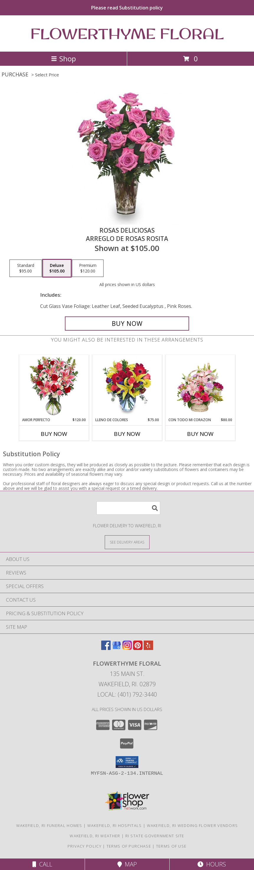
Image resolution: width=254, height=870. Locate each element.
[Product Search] (128, 508)
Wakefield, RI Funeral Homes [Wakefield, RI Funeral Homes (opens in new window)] (49, 825)
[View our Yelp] (148, 648)
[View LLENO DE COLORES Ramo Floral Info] (127, 386)
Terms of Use (171, 846)
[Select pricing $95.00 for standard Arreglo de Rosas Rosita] (26, 268)
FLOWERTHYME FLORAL (127, 33)
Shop (63, 58)
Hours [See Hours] (211, 864)
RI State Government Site (154, 835)
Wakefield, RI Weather (95, 835)
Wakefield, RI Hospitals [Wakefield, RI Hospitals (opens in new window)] (114, 825)
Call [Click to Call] (42, 864)
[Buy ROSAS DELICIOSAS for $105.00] (127, 323)
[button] (127, 762)
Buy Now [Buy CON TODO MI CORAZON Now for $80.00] (200, 434)
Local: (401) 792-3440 (127, 694)
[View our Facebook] (106, 648)
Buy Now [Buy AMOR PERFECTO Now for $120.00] (54, 434)
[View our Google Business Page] (116, 648)
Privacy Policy (84, 846)
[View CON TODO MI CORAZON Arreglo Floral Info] (200, 386)
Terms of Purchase (128, 846)
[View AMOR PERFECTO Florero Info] (53, 386)
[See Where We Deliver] (127, 542)
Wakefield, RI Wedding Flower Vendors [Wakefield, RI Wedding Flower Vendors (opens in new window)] (192, 825)
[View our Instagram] (127, 648)
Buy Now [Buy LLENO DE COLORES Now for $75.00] (127, 434)
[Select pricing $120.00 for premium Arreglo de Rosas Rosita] (87, 268)
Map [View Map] (127, 864)
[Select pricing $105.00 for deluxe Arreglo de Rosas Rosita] (57, 268)
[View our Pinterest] (137, 648)
